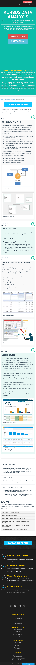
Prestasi (23, 4)
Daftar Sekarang (18, 104)
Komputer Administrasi (18, 616)
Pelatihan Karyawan (18, 635)
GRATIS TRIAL (18, 41)
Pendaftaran (18, 648)
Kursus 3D (18, 621)
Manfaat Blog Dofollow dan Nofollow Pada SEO (18, 654)
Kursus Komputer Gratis (18, 634)
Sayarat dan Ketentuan (18, 647)
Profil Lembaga (18, 642)
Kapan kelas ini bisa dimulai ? (18, 515)
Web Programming (18, 629)
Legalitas (19, 4)
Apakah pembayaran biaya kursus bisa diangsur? (18, 529)
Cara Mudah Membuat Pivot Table (18, 658)
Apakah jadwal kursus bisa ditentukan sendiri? (18, 518)
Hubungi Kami (32, 4)
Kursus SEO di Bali (18, 656)
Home (2, 99)
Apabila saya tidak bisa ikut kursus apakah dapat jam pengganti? (18, 522)
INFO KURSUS (18, 36)
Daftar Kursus (27, 2)
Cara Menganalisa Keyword (18, 659)
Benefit (27, 4)
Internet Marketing (18, 632)
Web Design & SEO (18, 623)
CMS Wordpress (18, 631)
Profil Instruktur (18, 643)
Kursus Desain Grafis (18, 618)
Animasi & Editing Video (18, 620)
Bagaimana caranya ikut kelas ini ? (18, 512)
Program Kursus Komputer (10, 99)
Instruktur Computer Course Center (14, 557)
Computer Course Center (2, 2)
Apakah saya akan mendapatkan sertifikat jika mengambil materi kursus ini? (18, 526)
